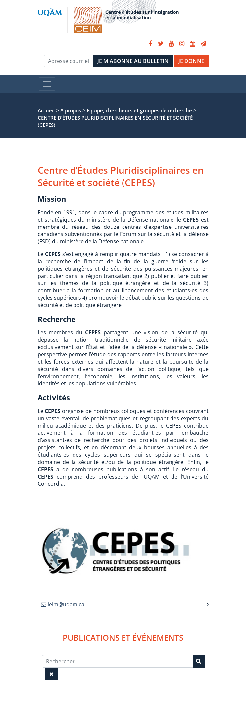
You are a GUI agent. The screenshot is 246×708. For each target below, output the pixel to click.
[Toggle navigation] (47, 84)
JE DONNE (191, 61)
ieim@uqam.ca (62, 604)
